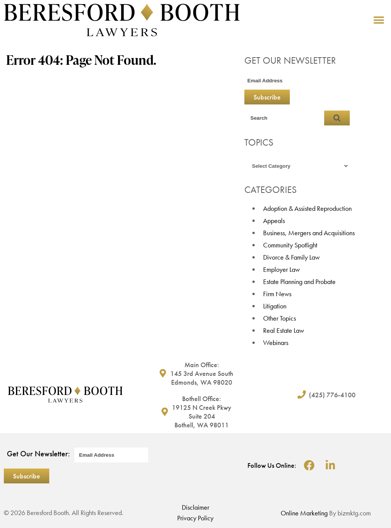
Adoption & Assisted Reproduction (307, 208)
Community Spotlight (290, 245)
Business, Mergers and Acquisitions (309, 232)
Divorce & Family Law (291, 257)
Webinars (275, 342)
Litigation (274, 306)
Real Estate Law (283, 330)
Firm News (277, 293)
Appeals (274, 220)
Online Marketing (304, 513)
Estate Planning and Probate (299, 281)
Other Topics (279, 318)
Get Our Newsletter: (38, 454)
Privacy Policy (195, 518)
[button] (378, 20)
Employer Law (281, 269)
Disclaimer (195, 507)
